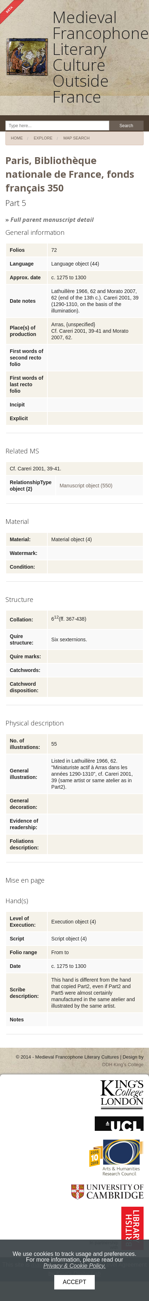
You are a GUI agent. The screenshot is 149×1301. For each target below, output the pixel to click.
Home (17, 138)
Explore (43, 138)
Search (126, 125)
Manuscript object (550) (86, 485)
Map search (76, 138)
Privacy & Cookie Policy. (74, 1266)
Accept (74, 1282)
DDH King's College (123, 1064)
